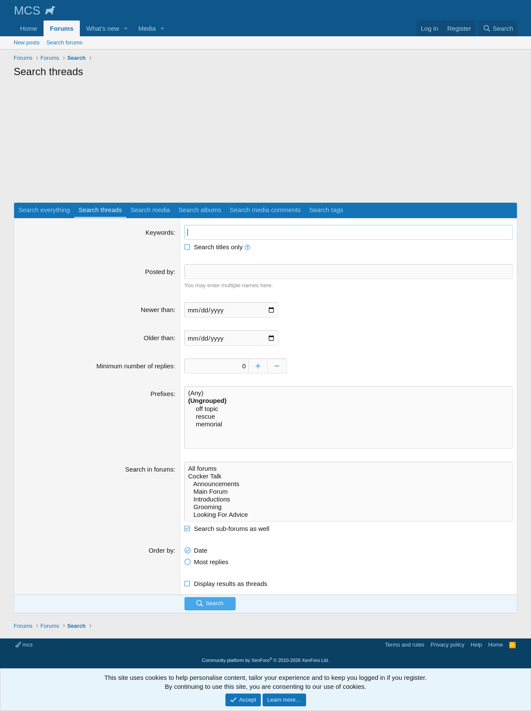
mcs (23, 644)
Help (476, 644)
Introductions (348, 499)
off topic (348, 409)
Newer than (157, 309)
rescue (348, 416)
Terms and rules (404, 644)
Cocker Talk (348, 476)
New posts (27, 42)
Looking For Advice (348, 515)
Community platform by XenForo (265, 660)
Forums (61, 28)
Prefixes (161, 393)
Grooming (348, 507)
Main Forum (348, 491)
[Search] (497, 28)
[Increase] (258, 365)
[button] (126, 28)
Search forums (65, 42)
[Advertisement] (265, 142)
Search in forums (149, 469)
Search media (150, 209)
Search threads (100, 209)
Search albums (199, 209)
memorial (348, 424)
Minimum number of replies (135, 366)
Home (28, 28)
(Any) (348, 393)
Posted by (159, 271)
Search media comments (265, 209)
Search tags (326, 209)
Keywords (160, 232)
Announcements (348, 484)
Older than (159, 337)
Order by (161, 550)
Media (147, 28)
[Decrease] (277, 365)
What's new (102, 28)
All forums (348, 468)
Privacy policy (447, 644)
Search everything (44, 209)
